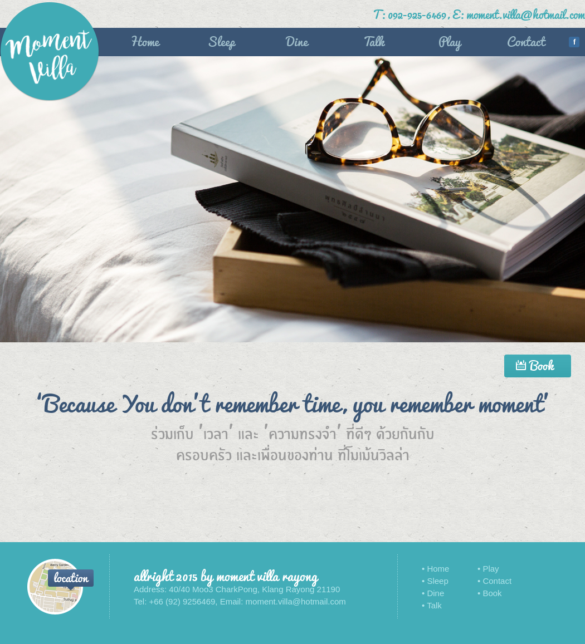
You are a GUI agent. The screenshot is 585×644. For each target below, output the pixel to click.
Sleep (221, 41)
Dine (297, 41)
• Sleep (435, 581)
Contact (526, 41)
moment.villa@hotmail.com (525, 13)
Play (449, 41)
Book (537, 365)
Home (144, 41)
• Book (489, 593)
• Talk (432, 605)
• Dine (433, 593)
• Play (488, 568)
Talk (373, 41)
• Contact (494, 581)
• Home (435, 568)
